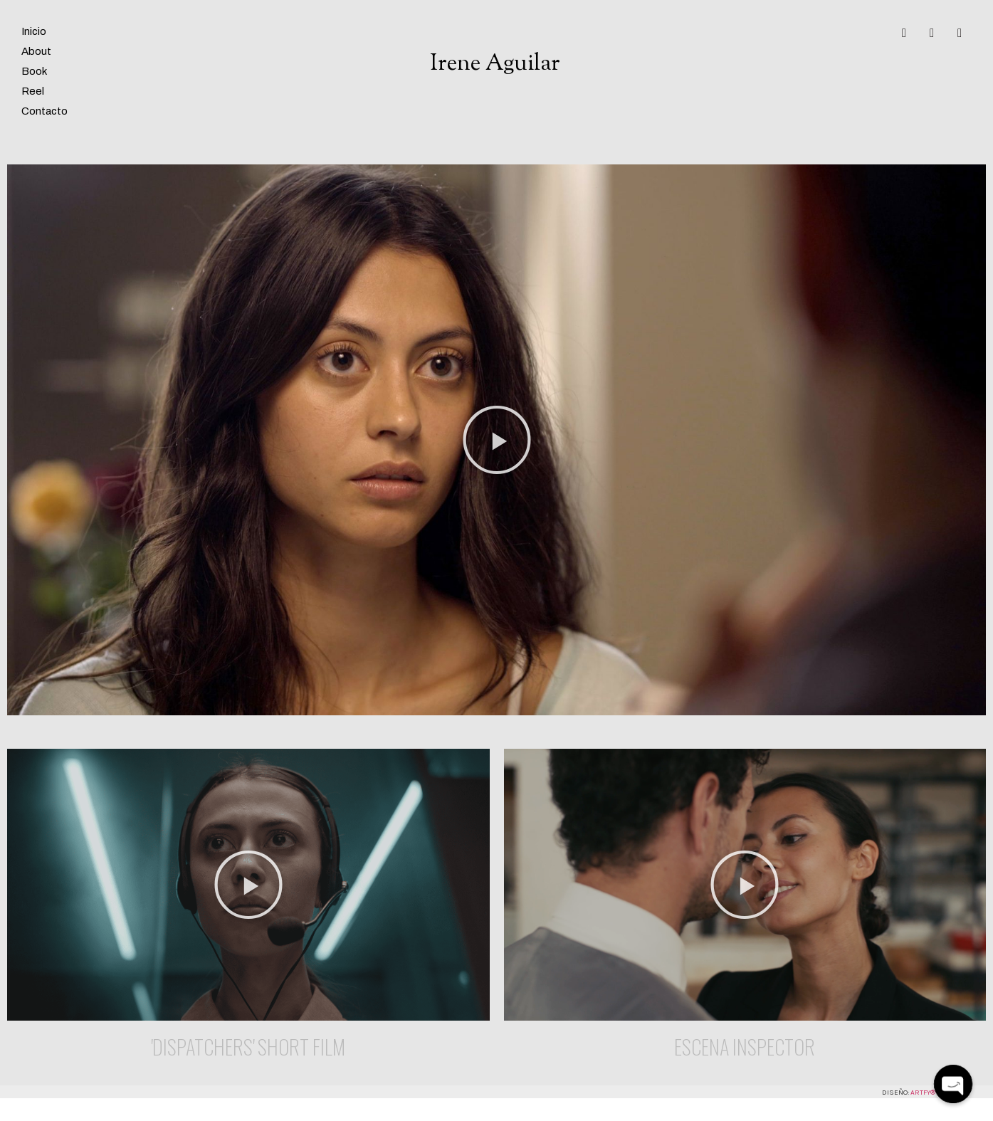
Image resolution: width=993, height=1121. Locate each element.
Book (34, 71)
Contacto (44, 111)
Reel (32, 91)
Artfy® (922, 1092)
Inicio (33, 31)
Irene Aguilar (495, 64)
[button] (496, 439)
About (36, 51)
